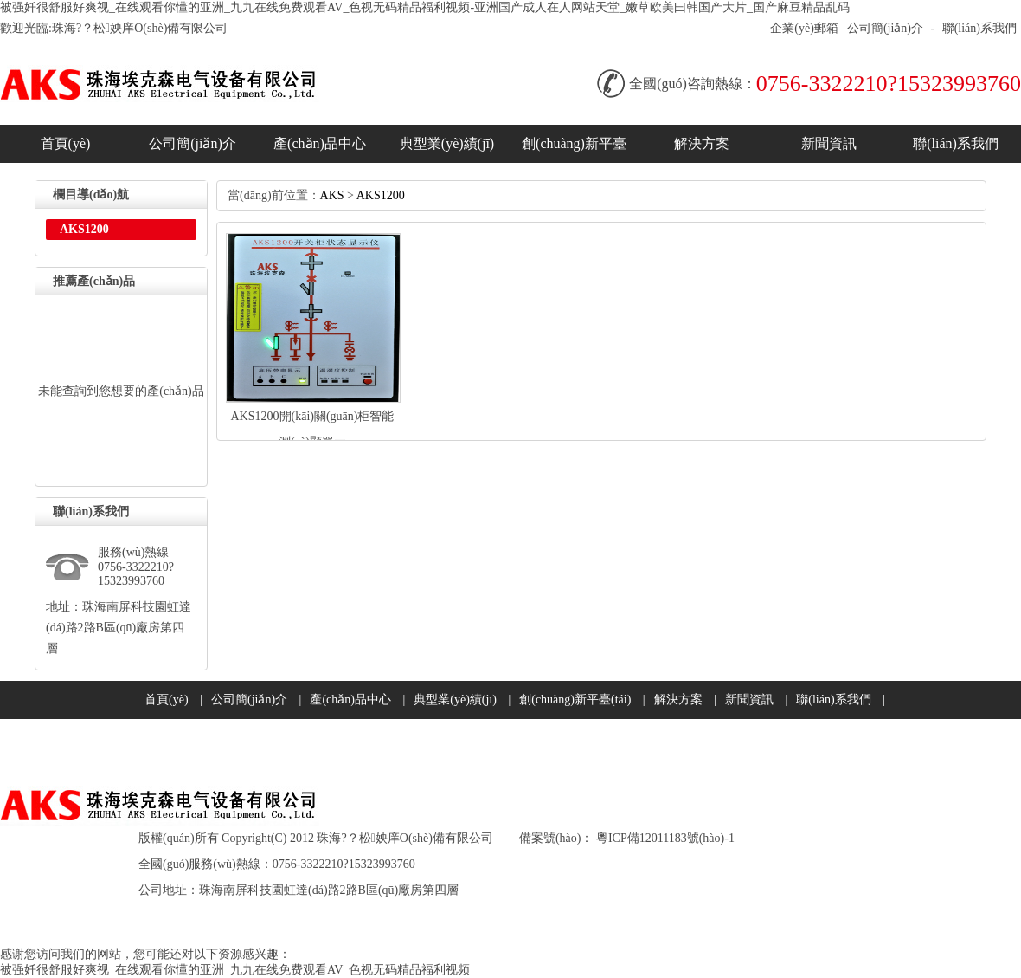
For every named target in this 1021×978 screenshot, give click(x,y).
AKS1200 (380, 195)
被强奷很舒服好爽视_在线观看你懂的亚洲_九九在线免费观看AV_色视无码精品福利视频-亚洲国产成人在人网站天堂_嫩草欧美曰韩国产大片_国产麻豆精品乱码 (425, 7)
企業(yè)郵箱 (804, 28)
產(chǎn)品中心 (319, 143)
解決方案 (701, 143)
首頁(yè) (66, 143)
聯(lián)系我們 (979, 28)
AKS (332, 195)
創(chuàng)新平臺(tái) (574, 149)
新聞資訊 (829, 143)
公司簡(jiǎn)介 (885, 28)
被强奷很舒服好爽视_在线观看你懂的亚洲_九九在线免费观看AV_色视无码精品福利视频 (235, 969)
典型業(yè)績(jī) (447, 143)
